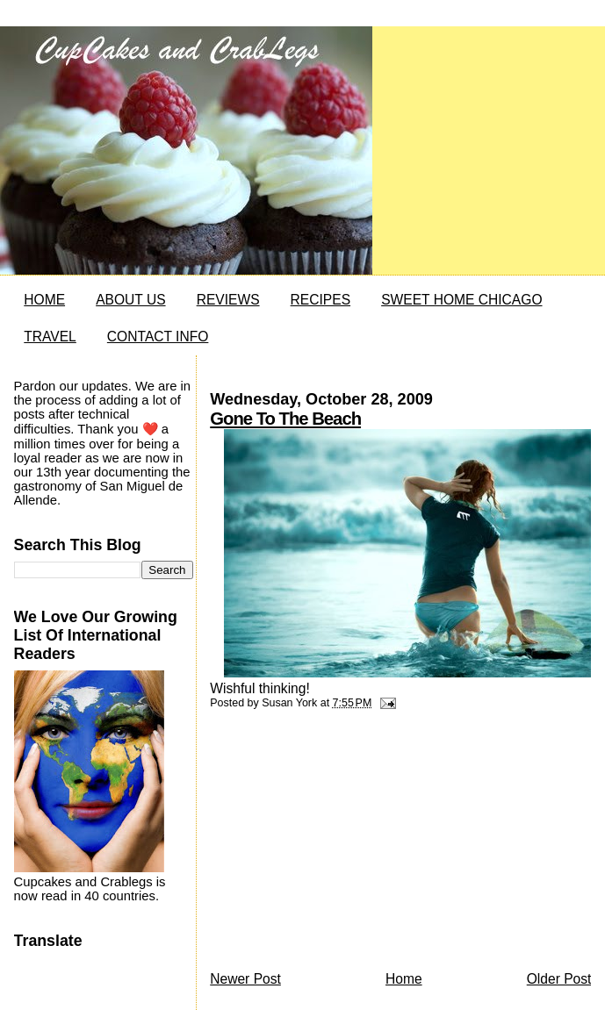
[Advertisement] (341, 845)
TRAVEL (50, 336)
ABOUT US (130, 299)
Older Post (559, 978)
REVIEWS (228, 299)
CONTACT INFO (158, 336)
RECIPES (320, 299)
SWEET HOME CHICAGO (461, 299)
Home (403, 978)
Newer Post (245, 978)
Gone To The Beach (285, 418)
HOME (44, 299)
